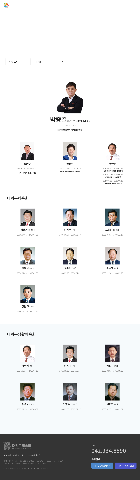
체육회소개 (31, 5)
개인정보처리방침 (33, 455)
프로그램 (46, 5)
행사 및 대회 (62, 5)
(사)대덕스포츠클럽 (126, 465)
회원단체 (77, 5)
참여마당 (108, 5)
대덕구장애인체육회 (102, 465)
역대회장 (37, 61)
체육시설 (93, 5)
